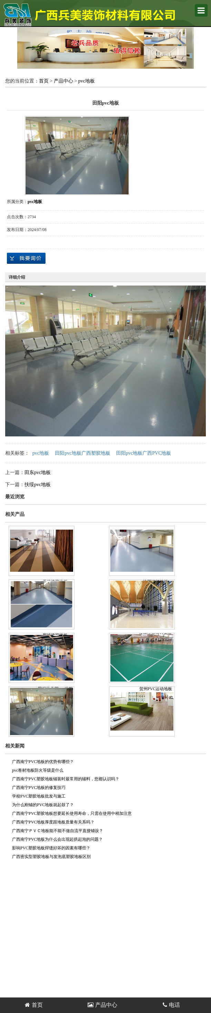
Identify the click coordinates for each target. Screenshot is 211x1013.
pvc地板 (86, 81)
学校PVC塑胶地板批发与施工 (39, 796)
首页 (44, 81)
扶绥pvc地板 (37, 484)
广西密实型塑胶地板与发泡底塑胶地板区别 (51, 856)
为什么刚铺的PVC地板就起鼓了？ (43, 804)
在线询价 (26, 258)
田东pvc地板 (37, 472)
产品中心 (63, 81)
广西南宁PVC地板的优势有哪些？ (43, 761)
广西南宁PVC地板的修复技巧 (39, 787)
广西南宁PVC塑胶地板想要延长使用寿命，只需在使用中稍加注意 (72, 813)
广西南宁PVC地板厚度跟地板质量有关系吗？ (53, 822)
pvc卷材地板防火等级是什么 (37, 770)
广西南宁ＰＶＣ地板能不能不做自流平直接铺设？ (57, 830)
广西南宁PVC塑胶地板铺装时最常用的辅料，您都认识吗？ (65, 778)
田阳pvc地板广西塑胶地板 (82, 453)
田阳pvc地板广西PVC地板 (143, 453)
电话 (171, 1005)
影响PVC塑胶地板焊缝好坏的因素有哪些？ (51, 848)
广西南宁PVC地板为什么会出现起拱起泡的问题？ (57, 839)
